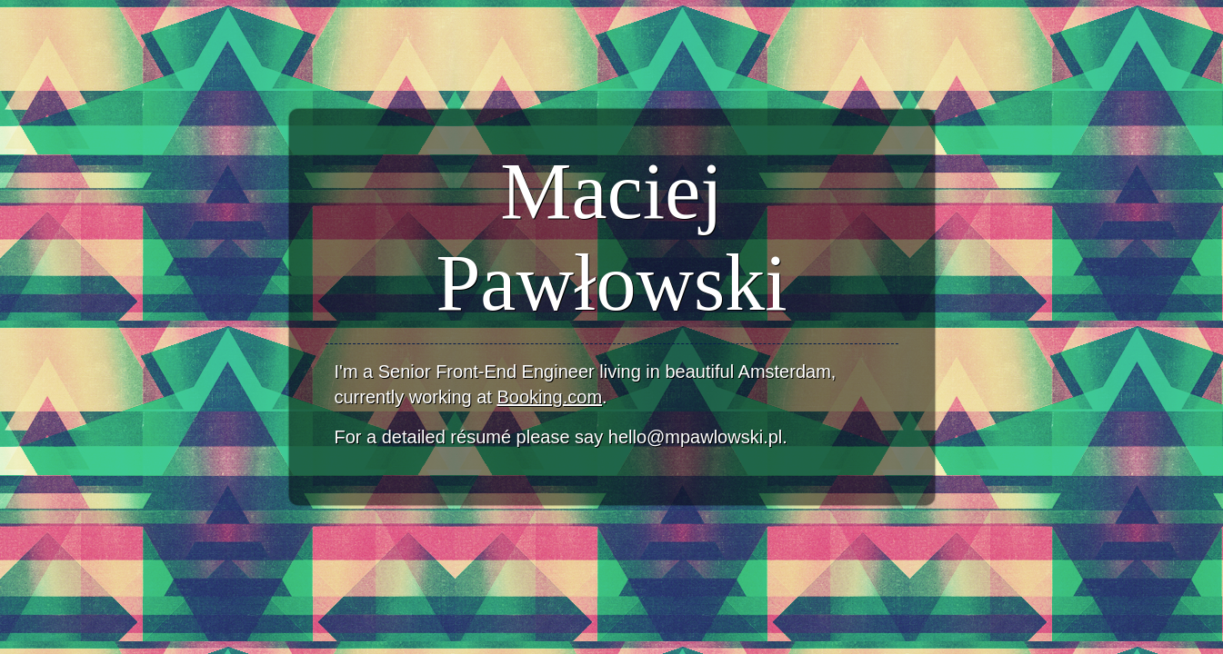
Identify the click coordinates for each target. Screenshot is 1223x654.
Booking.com (549, 397)
